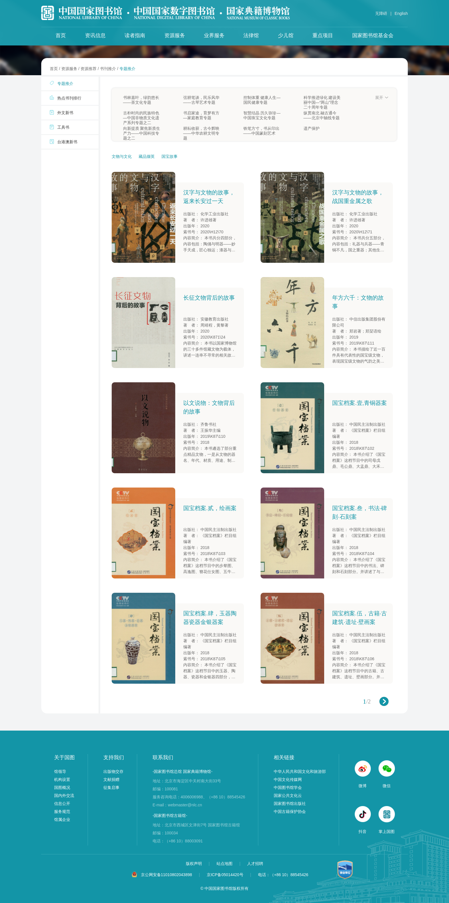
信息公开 (62, 803)
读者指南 (135, 35)
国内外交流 (64, 795)
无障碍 (381, 13)
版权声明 (194, 863)
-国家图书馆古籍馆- (170, 815)
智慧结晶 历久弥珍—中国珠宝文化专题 (262, 115)
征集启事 (111, 787)
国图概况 (62, 787)
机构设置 (62, 779)
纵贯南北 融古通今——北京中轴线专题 (322, 115)
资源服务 (174, 35)
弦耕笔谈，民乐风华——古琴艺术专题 (201, 100)
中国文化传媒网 (288, 779)
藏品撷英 (147, 156)
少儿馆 (286, 35)
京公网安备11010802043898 (166, 874)
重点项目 (322, 35)
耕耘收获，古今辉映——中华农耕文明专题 (201, 131)
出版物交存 (113, 771)
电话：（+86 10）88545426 (283, 874)
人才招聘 (255, 863)
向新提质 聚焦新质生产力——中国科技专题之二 (141, 131)
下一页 (384, 701)
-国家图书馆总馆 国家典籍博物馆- (182, 771)
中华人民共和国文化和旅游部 (300, 771)
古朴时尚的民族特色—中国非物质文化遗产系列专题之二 (141, 115)
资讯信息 (95, 35)
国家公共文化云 (288, 795)
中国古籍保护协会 (290, 811)
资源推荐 (88, 68)
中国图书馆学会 (288, 787)
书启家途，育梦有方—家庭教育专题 (201, 115)
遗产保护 (312, 128)
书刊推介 (108, 68)
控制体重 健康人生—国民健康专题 (262, 100)
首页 (61, 35)
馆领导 (60, 771)
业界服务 (214, 35)
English (401, 13)
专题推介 (127, 68)
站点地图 (225, 863)
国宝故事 (170, 156)
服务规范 (62, 811)
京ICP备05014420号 (225, 874)
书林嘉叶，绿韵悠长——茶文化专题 (141, 100)
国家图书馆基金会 (372, 35)
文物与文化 (122, 156)
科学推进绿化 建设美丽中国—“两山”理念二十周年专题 (322, 100)
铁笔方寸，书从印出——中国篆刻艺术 (261, 131)
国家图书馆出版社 (290, 803)
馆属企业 (62, 819)
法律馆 (251, 35)
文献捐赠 (111, 779)
